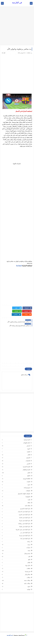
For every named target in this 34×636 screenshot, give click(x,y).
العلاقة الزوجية (26, 475)
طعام (28, 559)
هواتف (28, 586)
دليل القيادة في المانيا (24, 514)
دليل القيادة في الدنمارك (24, 508)
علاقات (28, 565)
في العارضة (17, 2)
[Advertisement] (17, 27)
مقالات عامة (27, 580)
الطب (28, 469)
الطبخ (28, 472)
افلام (29, 451)
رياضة (28, 538)
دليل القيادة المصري (25, 505)
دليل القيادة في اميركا (24, 517)
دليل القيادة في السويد (24, 511)
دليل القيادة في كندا (25, 535)
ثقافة (28, 499)
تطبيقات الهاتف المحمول (24, 490)
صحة (29, 547)
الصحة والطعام (26, 466)
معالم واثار (27, 571)
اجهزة (28, 445)
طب (29, 553)
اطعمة (28, 448)
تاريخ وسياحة (27, 484)
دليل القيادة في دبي (25, 529)
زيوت (28, 541)
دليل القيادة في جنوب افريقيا (23, 526)
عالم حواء (27, 562)
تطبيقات (28, 487)
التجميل (28, 454)
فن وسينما (27, 568)
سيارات (28, 544)
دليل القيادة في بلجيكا (24, 523)
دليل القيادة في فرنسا (24, 532)
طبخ (29, 556)
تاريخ (29, 481)
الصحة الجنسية (26, 463)
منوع (29, 583)
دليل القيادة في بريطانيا (24, 520)
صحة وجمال (27, 550)
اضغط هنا (19, 265)
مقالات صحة (27, 577)
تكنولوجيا (27, 493)
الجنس (28, 460)
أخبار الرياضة (27, 436)
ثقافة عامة (27, 502)
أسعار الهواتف (26, 439)
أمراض (28, 442)
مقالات (28, 574)
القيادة (28, 478)
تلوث (28, 496)
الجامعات (27, 457)
